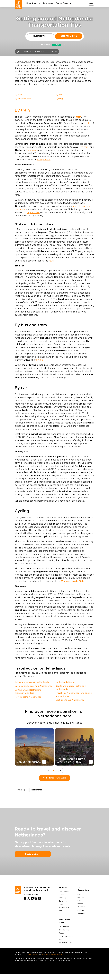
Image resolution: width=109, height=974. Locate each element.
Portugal (81, 897)
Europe (26, 51)
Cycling (59, 99)
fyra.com (83, 147)
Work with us (64, 907)
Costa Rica (82, 907)
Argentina (81, 913)
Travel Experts (63, 3)
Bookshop (62, 898)
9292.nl (40, 360)
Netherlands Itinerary (66, 682)
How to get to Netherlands (28, 697)
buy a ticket (33, 212)
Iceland (80, 904)
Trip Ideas (48, 3)
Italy (79, 894)
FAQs (61, 904)
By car (59, 95)
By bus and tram (23, 99)
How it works (33, 3)
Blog (60, 910)
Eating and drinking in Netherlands (32, 682)
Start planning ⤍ (32, 854)
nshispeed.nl (44, 160)
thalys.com (32, 150)
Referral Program (65, 942)
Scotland (81, 910)
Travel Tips (21, 790)
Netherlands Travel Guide (54, 778)
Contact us (63, 901)
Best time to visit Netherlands (70, 700)
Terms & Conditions (32, 954)
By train (18, 95)
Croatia (80, 900)
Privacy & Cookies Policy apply (52, 954)
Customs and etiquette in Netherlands (33, 686)
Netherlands (37, 51)
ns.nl (86, 123)
